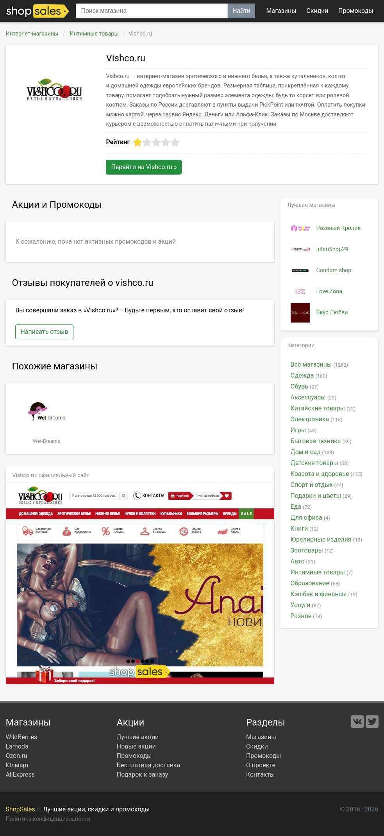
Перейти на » (144, 167)
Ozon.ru (16, 755)
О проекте (260, 765)
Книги (305, 528)
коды (355, 10)
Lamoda (16, 746)
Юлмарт (17, 765)
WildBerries (21, 737)
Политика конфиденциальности (47, 819)
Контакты (260, 774)
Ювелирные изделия (326, 539)
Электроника (317, 419)
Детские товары (320, 463)
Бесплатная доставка (148, 765)
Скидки (317, 10)
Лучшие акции (138, 737)
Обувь (305, 386)
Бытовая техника (321, 441)
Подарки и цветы (321, 495)
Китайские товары (323, 408)
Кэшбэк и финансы (324, 594)
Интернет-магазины (31, 33)
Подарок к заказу (142, 774)
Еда (301, 506)
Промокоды (134, 755)
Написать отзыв (44, 331)
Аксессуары (313, 397)
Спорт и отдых (317, 484)
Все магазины (319, 364)
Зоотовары (312, 550)
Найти (241, 10)
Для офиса (310, 517)
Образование (315, 583)
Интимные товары (94, 33)
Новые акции (136, 746)
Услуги (306, 605)
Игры (304, 430)
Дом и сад (312, 452)
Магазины (281, 10)
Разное (306, 616)
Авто (303, 561)
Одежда (309, 375)
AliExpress (20, 774)
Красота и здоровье (327, 474)
